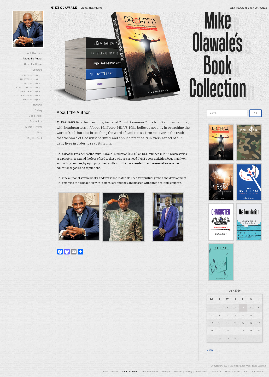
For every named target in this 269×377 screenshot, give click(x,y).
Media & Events (33, 127)
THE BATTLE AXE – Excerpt (26, 87)
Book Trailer (35, 115)
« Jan (210, 350)
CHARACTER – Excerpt (27, 91)
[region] (159, 56)
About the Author (32, 58)
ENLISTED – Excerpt (29, 79)
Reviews (37, 104)
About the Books (33, 64)
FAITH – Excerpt (31, 83)
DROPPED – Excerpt (29, 75)
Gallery (38, 110)
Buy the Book (34, 138)
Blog (39, 132)
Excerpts (37, 69)
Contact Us (36, 121)
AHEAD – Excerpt (30, 99)
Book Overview (34, 53)
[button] (56, 96)
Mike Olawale (63, 7)
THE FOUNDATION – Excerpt (25, 95)
